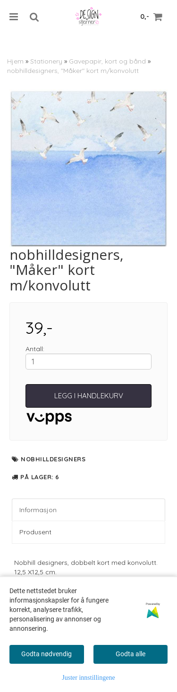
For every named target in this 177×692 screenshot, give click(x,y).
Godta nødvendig (46, 654)
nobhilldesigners (53, 459)
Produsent (35, 532)
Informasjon (38, 510)
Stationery (46, 61)
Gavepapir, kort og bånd (107, 61)
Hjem (15, 61)
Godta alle (130, 654)
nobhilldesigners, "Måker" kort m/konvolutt (73, 70)
